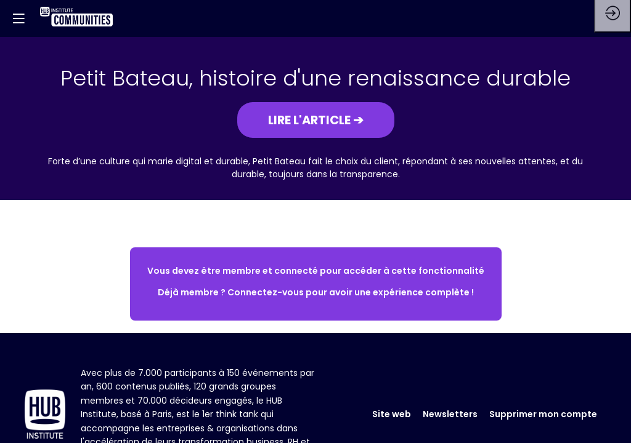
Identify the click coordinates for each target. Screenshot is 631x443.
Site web (391, 414)
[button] (315, 120)
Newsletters (450, 414)
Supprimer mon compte (543, 414)
